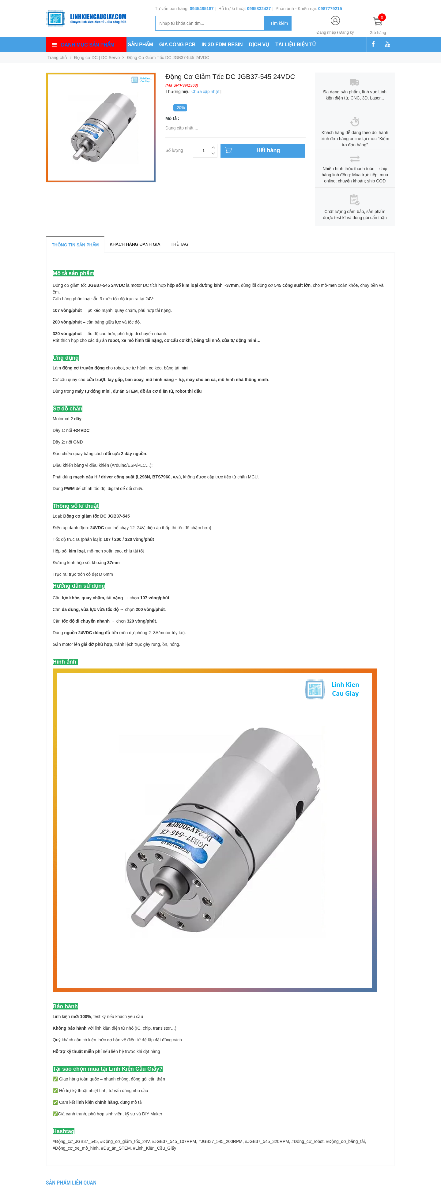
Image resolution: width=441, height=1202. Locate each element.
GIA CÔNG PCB (177, 44)
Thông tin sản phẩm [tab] (75, 244)
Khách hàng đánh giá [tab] (135, 244)
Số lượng (174, 149)
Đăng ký (346, 32)
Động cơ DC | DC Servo (97, 57)
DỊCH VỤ (259, 44)
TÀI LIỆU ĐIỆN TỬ (295, 44)
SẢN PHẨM (140, 44)
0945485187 (202, 8)
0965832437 (259, 8)
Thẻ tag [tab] (179, 244)
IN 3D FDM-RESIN (222, 44)
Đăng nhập (326, 32)
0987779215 (330, 8)
